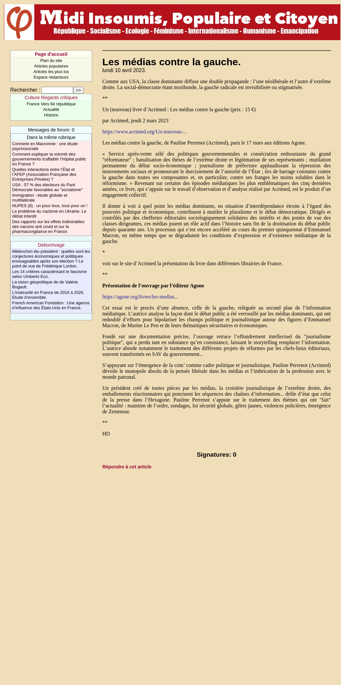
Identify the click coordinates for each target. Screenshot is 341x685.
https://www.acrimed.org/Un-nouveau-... (144, 131)
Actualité (51, 109)
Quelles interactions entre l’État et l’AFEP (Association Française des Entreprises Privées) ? (44, 174)
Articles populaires (51, 66)
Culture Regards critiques (50, 97)
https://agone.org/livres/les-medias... (140, 296)
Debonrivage (51, 245)
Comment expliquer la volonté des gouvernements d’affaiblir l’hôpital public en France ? (49, 159)
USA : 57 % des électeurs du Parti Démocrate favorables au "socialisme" (47, 187)
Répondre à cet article (126, 466)
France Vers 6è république (51, 103)
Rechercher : (25, 90)
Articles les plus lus (51, 71)
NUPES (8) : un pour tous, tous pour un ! (49, 205)
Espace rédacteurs (51, 77)
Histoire (51, 115)
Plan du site (51, 60)
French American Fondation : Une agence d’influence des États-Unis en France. (50, 305)
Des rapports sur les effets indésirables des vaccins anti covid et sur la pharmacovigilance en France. (48, 226)
